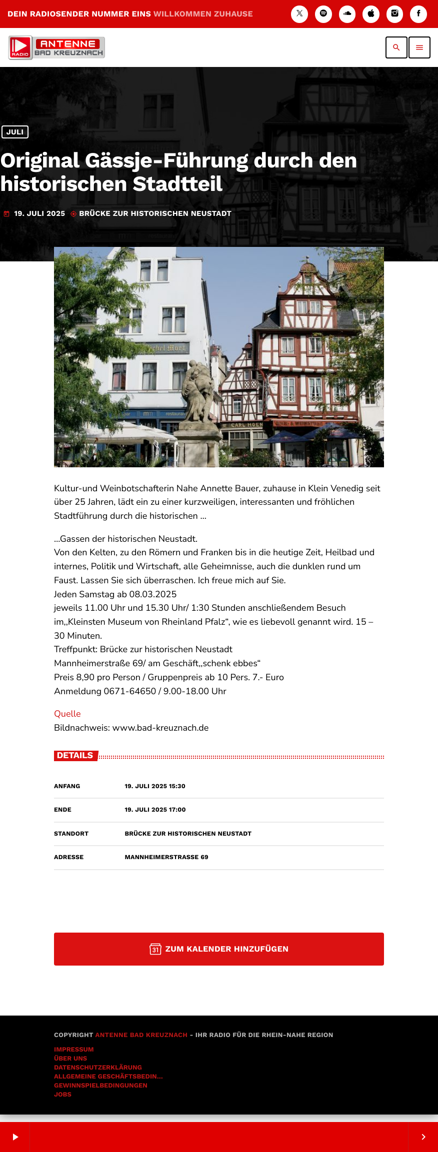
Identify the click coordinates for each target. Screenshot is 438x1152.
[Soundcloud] (347, 14)
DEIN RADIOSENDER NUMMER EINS (130, 13)
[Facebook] (418, 14)
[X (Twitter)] (299, 14)
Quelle (67, 722)
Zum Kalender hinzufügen (219, 957)
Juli (15, 140)
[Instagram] (395, 14)
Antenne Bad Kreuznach (141, 1043)
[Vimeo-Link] (57, 47)
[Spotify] (323, 14)
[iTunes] (371, 14)
